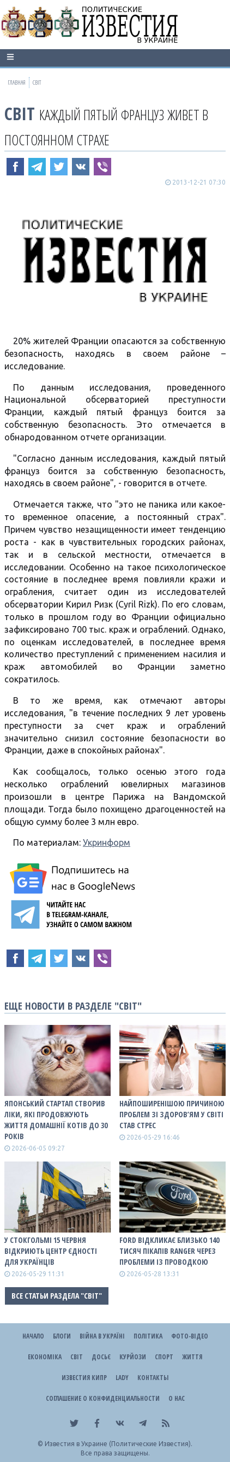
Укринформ (106, 842)
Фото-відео (189, 1336)
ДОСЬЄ (101, 1356)
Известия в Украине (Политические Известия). (118, 1443)
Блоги (62, 1336)
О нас (176, 1398)
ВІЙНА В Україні (102, 1336)
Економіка (45, 1356)
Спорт (164, 1356)
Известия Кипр (84, 1377)
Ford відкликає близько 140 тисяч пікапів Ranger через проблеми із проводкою (169, 1251)
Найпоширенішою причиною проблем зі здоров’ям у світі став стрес (172, 1114)
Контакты (152, 1377)
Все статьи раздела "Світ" (56, 1295)
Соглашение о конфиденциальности (103, 1398)
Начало (33, 1336)
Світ (19, 113)
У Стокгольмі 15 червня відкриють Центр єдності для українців (50, 1251)
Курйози (132, 1356)
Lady (122, 1377)
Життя (192, 1356)
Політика (148, 1336)
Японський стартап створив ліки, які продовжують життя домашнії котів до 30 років (55, 1119)
